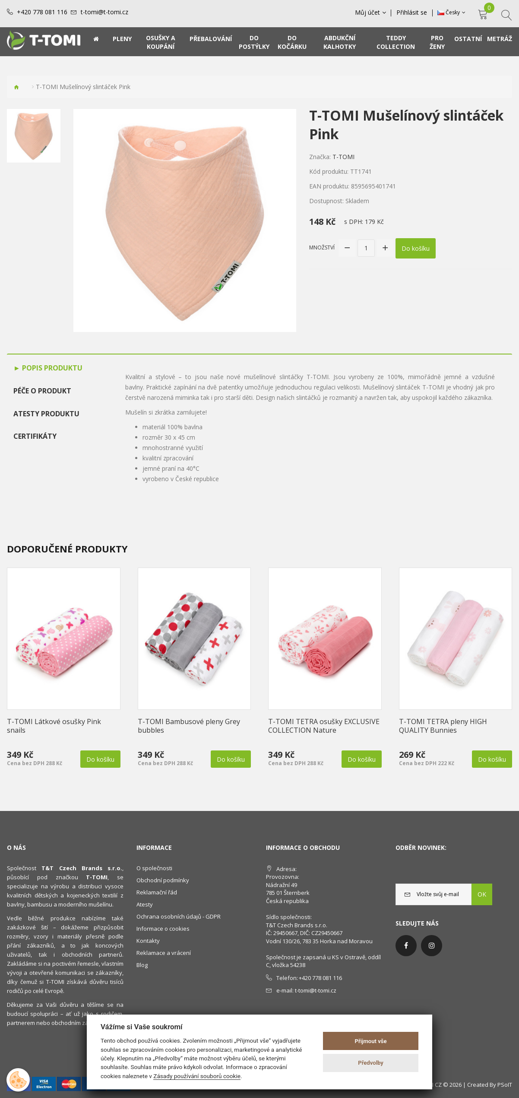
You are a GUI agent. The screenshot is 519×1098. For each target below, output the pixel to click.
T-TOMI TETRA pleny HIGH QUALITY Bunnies (443, 726)
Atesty (144, 904)
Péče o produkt (42, 391)
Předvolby (370, 1063)
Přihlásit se (412, 12)
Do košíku (416, 248)
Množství (322, 247)
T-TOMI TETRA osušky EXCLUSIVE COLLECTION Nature (324, 726)
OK (482, 894)
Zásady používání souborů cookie (197, 1075)
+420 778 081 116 (42, 12)
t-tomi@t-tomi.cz (104, 12)
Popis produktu (51, 368)
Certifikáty (35, 436)
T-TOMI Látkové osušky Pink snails (54, 726)
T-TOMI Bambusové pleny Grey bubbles (189, 726)
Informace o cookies (163, 928)
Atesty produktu (46, 413)
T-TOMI (343, 157)
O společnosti (154, 868)
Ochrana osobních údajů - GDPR (178, 916)
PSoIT (504, 1084)
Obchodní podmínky (162, 880)
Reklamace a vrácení (163, 953)
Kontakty (148, 941)
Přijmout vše (371, 1041)
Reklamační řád (156, 892)
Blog (142, 965)
